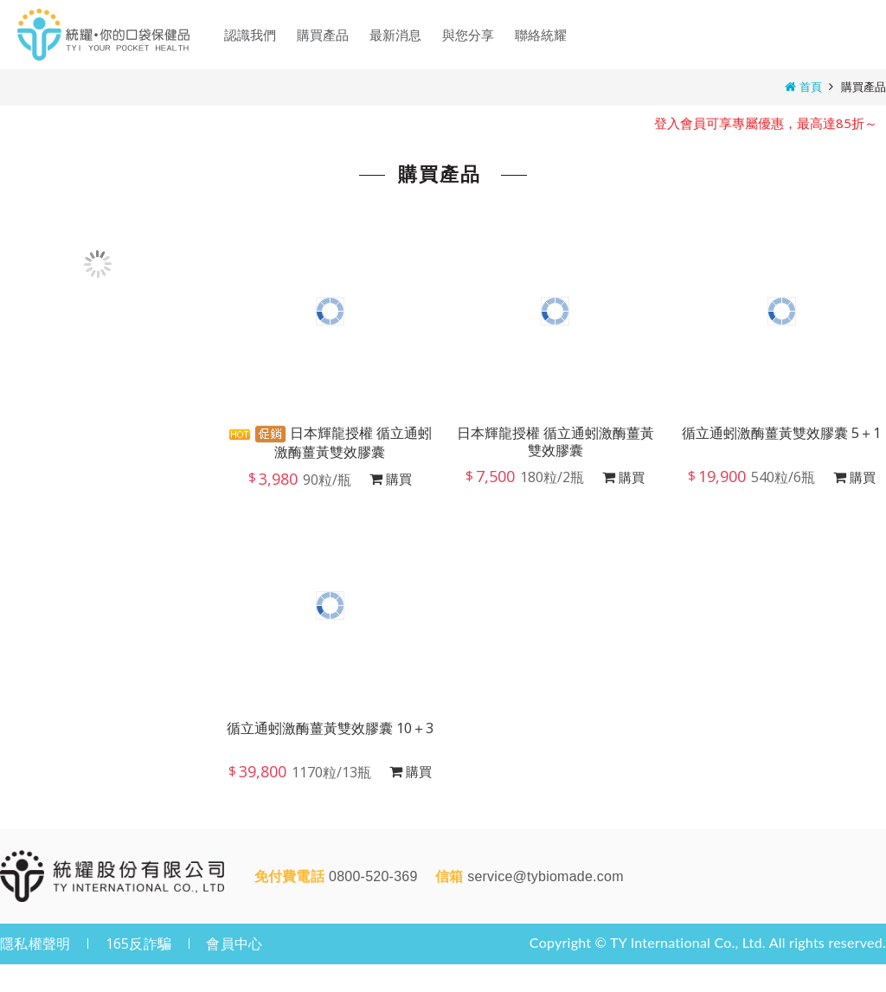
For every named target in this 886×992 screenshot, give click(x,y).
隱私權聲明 (35, 943)
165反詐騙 (139, 943)
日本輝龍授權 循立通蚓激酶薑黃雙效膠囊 (330, 442)
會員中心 (234, 943)
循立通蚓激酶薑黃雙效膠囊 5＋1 (781, 433)
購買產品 (863, 86)
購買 (399, 478)
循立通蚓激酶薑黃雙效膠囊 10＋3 (330, 728)
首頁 (810, 86)
